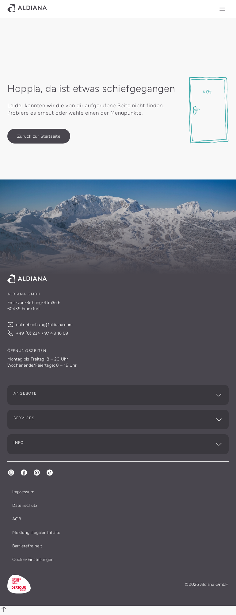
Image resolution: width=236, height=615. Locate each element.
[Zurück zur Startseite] (38, 136)
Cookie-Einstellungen (33, 559)
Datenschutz (25, 505)
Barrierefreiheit (27, 545)
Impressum (23, 491)
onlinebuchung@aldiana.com (40, 324)
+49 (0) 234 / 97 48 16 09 (37, 333)
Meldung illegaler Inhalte (36, 532)
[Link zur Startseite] (27, 9)
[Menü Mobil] (222, 8)
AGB (16, 518)
